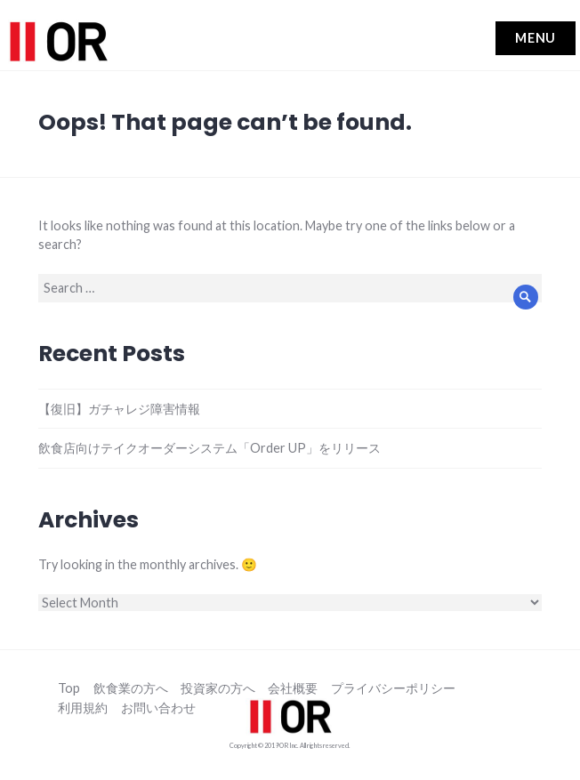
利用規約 (83, 708)
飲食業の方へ (130, 688)
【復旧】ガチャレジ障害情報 (119, 408)
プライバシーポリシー (393, 688)
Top (69, 688)
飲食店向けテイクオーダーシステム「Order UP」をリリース (209, 447)
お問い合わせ (158, 708)
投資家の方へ (218, 688)
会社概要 (293, 688)
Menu (536, 37)
